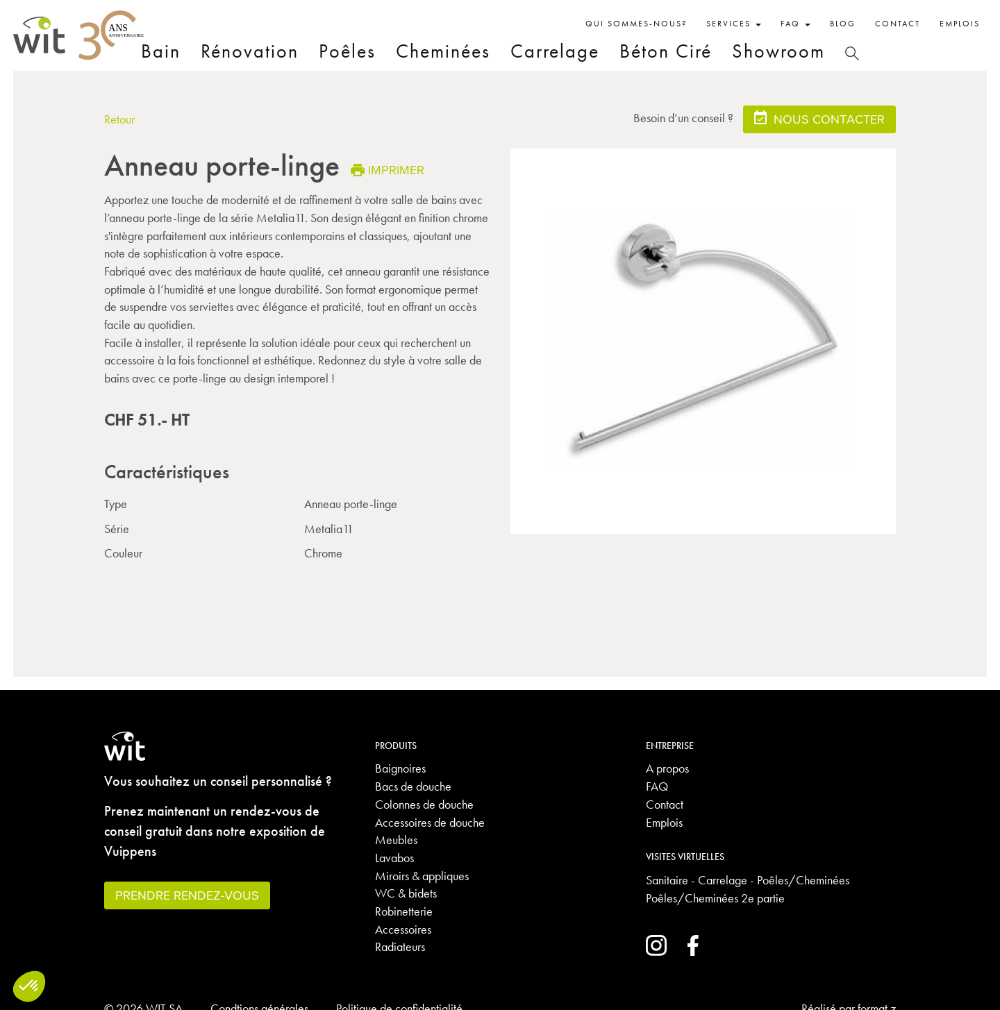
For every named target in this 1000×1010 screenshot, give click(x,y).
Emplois (960, 23)
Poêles (347, 51)
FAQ (657, 786)
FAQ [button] (795, 23)
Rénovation (250, 51)
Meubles (396, 840)
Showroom (778, 51)
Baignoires (400, 768)
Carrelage (554, 51)
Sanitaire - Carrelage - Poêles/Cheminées (747, 880)
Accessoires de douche (430, 822)
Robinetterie (404, 911)
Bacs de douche (413, 786)
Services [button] (733, 23)
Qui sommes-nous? (636, 23)
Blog (843, 23)
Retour (119, 119)
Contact (897, 23)
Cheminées (443, 51)
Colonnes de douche (424, 804)
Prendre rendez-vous (187, 895)
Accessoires (403, 929)
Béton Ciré (665, 51)
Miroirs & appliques (422, 876)
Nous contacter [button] (819, 118)
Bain (161, 51)
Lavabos (394, 858)
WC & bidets (406, 893)
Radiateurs (400, 946)
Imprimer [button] (387, 169)
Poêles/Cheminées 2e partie (715, 898)
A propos (667, 768)
